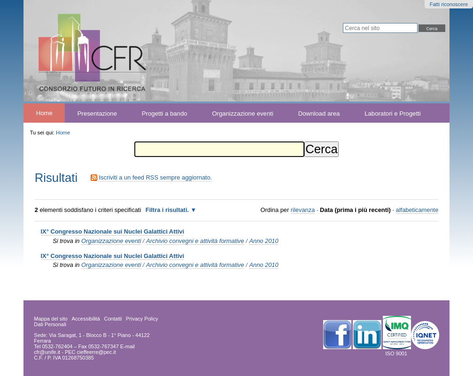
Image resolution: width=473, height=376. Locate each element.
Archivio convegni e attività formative (195, 240)
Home (44, 113)
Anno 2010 (263, 240)
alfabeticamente (417, 209)
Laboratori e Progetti (392, 113)
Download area (319, 113)
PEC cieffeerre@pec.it (90, 352)
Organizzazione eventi (242, 113)
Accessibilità (85, 318)
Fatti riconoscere (449, 4)
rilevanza (303, 209)
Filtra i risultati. (167, 209)
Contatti (113, 318)
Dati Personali (50, 324)
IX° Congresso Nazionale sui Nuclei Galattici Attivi (113, 231)
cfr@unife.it (47, 352)
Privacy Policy (142, 318)
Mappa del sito (51, 318)
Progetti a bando (164, 113)
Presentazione (97, 113)
